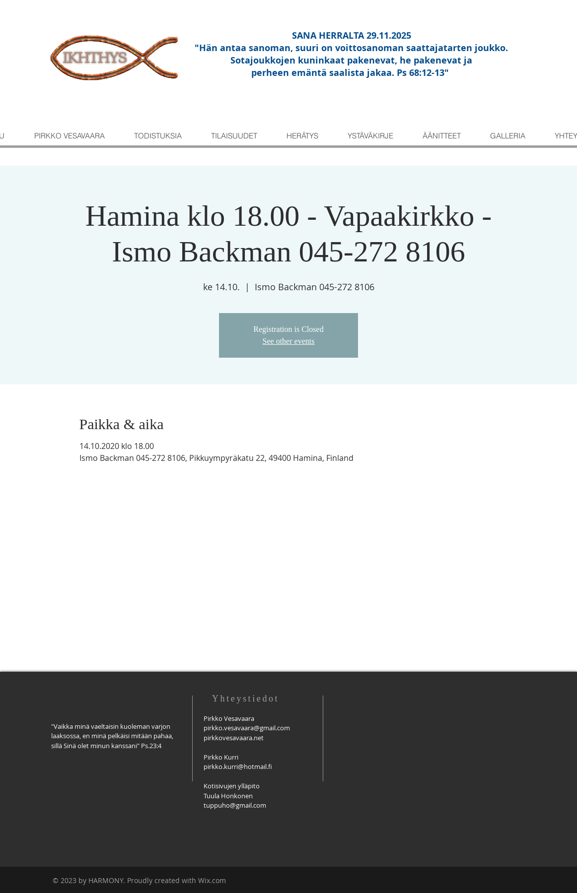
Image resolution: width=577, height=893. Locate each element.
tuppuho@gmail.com (235, 805)
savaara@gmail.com (260, 727)
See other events (289, 341)
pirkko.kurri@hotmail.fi (238, 766)
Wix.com (212, 880)
